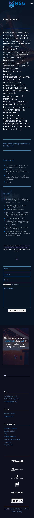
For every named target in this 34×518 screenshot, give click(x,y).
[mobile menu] (31, 3)
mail (22, 341)
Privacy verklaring (17, 512)
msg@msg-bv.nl (8, 416)
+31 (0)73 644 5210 (9, 413)
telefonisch (9, 341)
